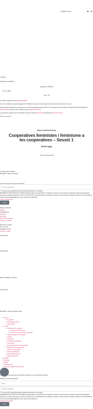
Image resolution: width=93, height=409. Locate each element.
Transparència (8, 364)
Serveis (6, 326)
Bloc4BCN (10, 320)
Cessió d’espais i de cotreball (16, 335)
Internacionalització (13, 352)
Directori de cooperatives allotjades (22, 332)
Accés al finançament (14, 350)
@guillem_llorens (35, 109)
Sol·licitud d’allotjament (18, 330)
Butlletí (6, 362)
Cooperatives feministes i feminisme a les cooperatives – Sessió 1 (46, 137)
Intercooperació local (13, 354)
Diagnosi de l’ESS (12, 356)
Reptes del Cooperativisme (15, 347)
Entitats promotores (13, 322)
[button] (46, 87)
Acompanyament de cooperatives (17, 345)
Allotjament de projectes (14, 328)
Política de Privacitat (6, 199)
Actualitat (7, 360)
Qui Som (6, 318)
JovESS (9, 337)
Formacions (11, 343)
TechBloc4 (10, 339)
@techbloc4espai (21, 100)
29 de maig (46, 146)
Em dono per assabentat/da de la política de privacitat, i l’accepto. (22, 191)
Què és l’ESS (11, 324)
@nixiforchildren (57, 113)
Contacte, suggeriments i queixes (14, 367)
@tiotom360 (39, 113)
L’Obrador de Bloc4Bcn (14, 341)
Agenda (6, 358)
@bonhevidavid (5, 109)
